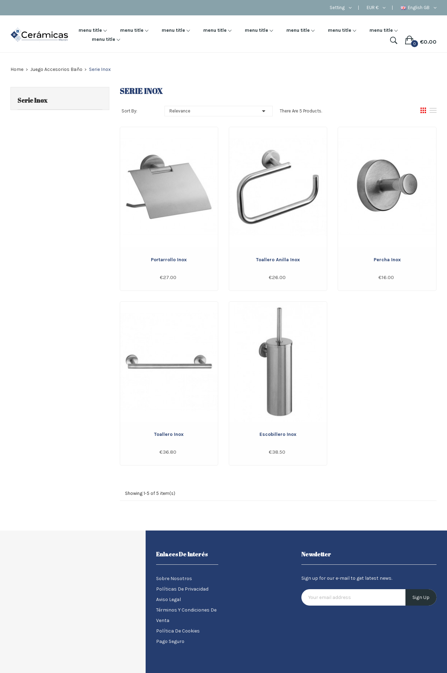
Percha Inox (387, 260)
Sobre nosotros (174, 578)
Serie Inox (32, 100)
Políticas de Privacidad (182, 589)
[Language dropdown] (419, 7)
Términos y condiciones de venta (186, 615)
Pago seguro (170, 641)
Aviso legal (168, 599)
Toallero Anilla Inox (278, 260)
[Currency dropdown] (376, 7)
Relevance (218, 111)
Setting (337, 7)
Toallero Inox (169, 434)
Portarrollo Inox (169, 260)
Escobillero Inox (277, 434)
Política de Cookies (178, 631)
